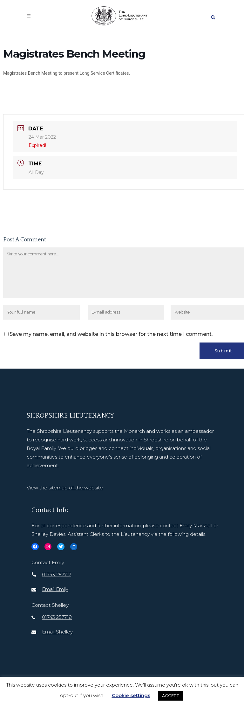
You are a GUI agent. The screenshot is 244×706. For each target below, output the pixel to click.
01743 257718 (57, 617)
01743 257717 (56, 574)
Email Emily (55, 589)
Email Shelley (57, 632)
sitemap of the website (76, 488)
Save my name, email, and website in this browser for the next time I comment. (111, 334)
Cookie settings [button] (131, 695)
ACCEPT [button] (170, 695)
